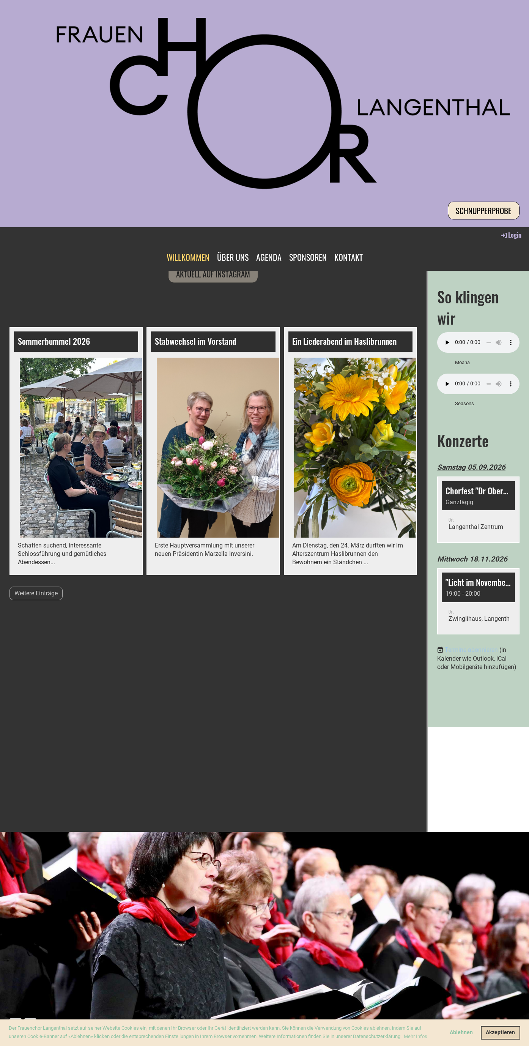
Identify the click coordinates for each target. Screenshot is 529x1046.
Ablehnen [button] (461, 1032)
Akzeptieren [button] (500, 1032)
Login (510, 235)
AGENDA (269, 257)
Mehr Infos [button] (415, 1036)
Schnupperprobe (484, 210)
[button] (478, 509)
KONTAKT (348, 257)
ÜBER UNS (233, 257)
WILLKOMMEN (188, 257)
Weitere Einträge (36, 593)
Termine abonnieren (471, 649)
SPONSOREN (308, 257)
